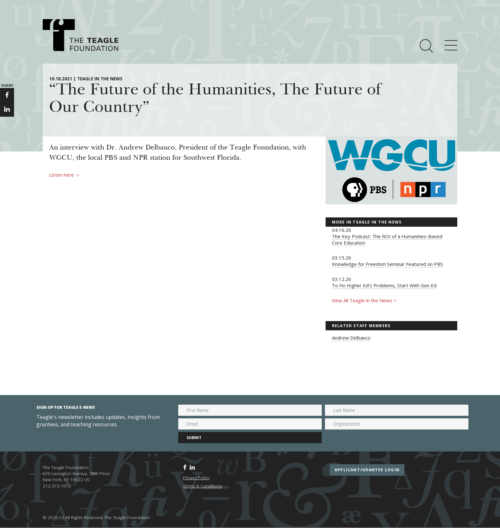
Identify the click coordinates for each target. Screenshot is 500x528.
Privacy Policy (196, 477)
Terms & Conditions (202, 486)
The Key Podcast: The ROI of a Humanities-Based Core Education (387, 239)
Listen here (64, 175)
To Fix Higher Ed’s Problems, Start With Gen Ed (384, 285)
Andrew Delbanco (351, 337)
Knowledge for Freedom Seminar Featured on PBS (387, 264)
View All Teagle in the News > (364, 300)
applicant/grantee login (367, 470)
